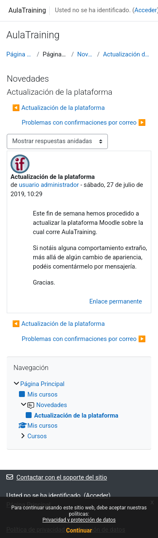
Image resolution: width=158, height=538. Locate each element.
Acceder (145, 10)
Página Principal (19, 54)
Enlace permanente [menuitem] (115, 301)
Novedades (85, 54)
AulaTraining (27, 10)
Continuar (79, 530)
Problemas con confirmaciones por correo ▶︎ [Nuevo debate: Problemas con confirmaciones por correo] (83, 122)
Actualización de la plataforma (127, 54)
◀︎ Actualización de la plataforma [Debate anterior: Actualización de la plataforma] (58, 108)
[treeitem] (79, 411)
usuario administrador (49, 185)
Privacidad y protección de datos (79, 520)
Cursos (37, 436)
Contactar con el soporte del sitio (56, 477)
